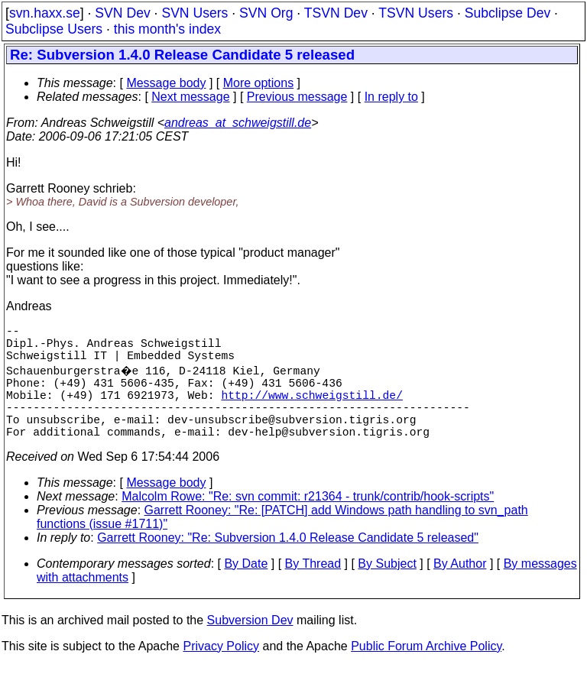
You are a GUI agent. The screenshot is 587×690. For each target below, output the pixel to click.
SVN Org (266, 13)
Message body (166, 82)
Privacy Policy (221, 670)
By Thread (313, 587)
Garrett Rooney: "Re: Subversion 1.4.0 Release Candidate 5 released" (287, 562)
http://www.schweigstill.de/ (311, 409)
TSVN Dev (336, 13)
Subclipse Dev (507, 13)
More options (258, 82)
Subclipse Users (53, 29)
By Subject (387, 587)
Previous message (297, 96)
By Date (246, 587)
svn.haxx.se (44, 13)
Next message (190, 96)
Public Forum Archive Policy (426, 670)
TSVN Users (415, 13)
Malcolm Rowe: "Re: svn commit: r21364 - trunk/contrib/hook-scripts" (308, 520)
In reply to (391, 96)
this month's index (167, 29)
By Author (459, 587)
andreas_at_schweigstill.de (237, 122)
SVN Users (194, 13)
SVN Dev (122, 13)
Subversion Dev (250, 644)
